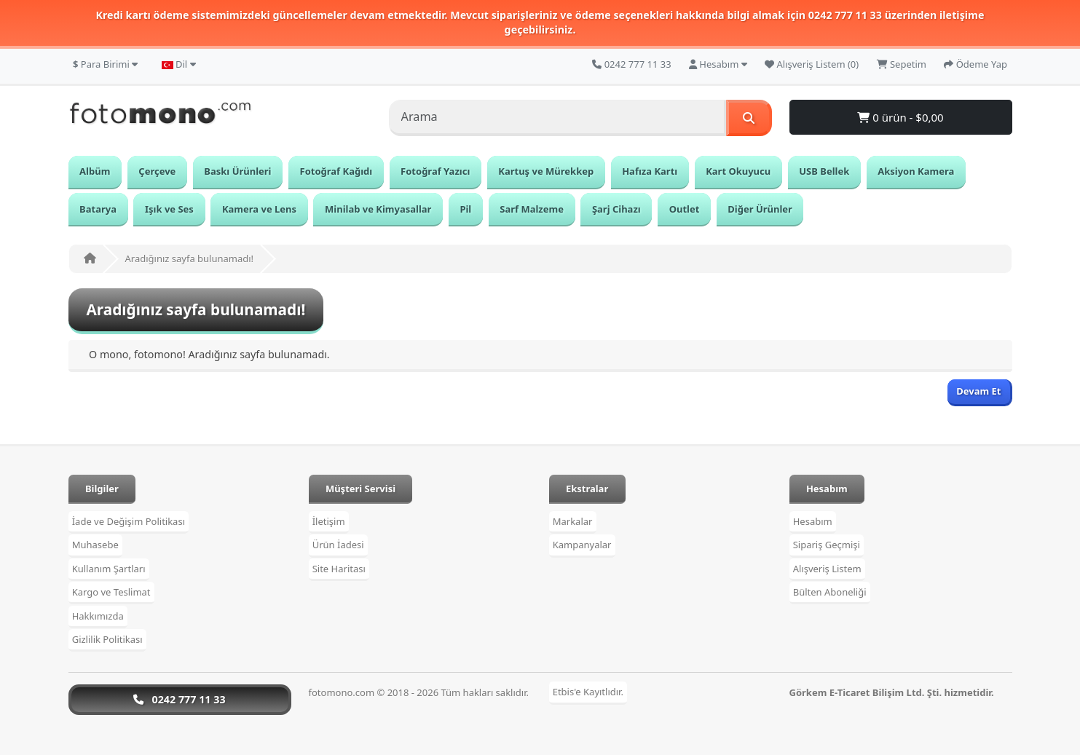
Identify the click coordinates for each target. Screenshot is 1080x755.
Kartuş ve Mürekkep (546, 171)
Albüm (94, 171)
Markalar (573, 521)
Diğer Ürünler (760, 209)
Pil (465, 209)
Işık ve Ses (169, 209)
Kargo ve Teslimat (111, 591)
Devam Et (978, 391)
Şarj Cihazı (616, 209)
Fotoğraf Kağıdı (336, 171)
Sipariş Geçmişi (826, 544)
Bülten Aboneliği (830, 591)
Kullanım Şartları (109, 568)
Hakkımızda (98, 615)
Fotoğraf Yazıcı (435, 171)
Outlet (684, 209)
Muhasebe (95, 544)
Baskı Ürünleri (237, 171)
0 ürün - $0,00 (900, 117)
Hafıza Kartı (649, 171)
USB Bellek (824, 171)
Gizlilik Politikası (107, 639)
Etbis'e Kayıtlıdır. (588, 692)
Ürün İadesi (338, 544)
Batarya (98, 209)
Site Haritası (339, 568)
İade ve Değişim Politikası (128, 521)
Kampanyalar (582, 544)
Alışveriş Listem (827, 568)
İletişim (328, 521)
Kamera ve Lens (259, 209)
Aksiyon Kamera (916, 171)
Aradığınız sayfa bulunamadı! (189, 258)
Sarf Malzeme (532, 209)
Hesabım (812, 521)
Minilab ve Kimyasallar (378, 209)
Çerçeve (157, 171)
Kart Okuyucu (738, 171)
